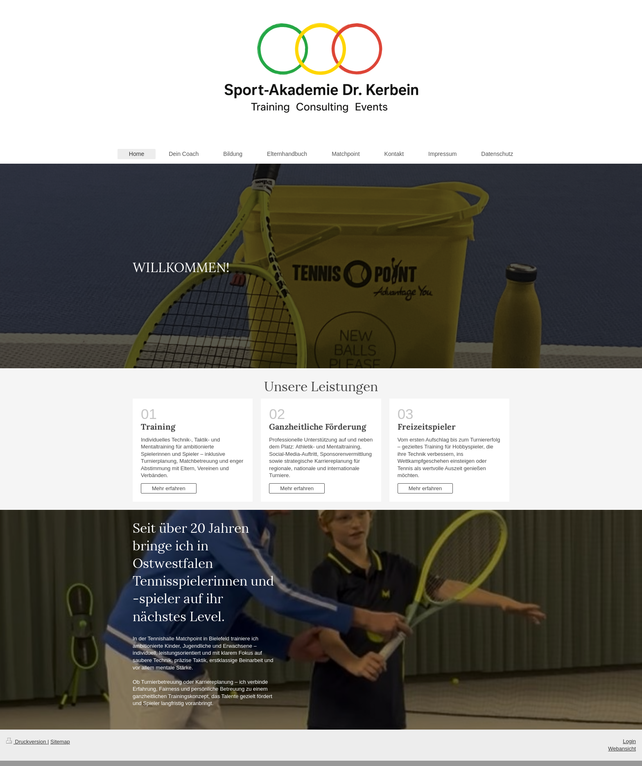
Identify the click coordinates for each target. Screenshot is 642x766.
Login (629, 741)
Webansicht (622, 749)
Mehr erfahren (168, 488)
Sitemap (60, 742)
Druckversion (26, 742)
